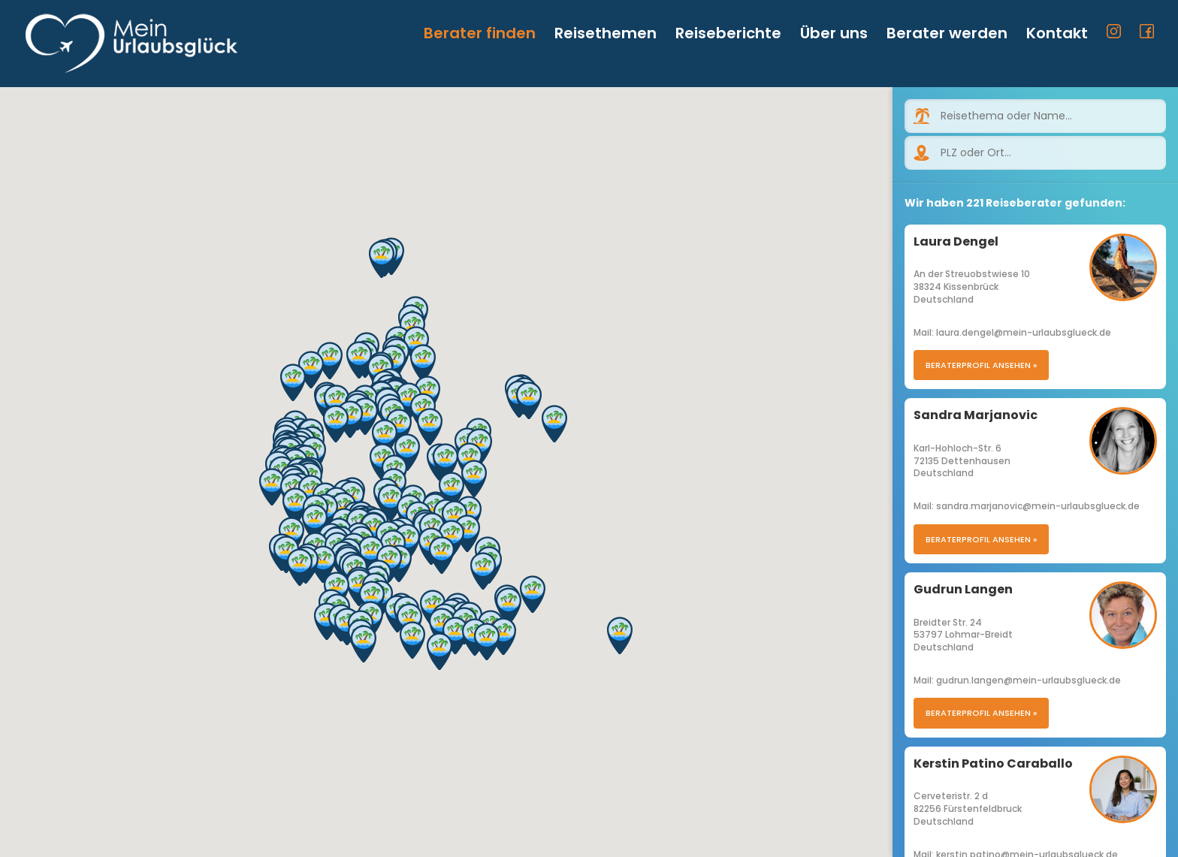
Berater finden (480, 36)
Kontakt (1057, 36)
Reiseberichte (728, 36)
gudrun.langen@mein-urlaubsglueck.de (1028, 680)
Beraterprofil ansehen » (981, 365)
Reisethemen (605, 36)
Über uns (834, 36)
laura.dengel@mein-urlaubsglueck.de (1023, 332)
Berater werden (947, 36)
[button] (372, 599)
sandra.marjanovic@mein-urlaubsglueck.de (1038, 505)
